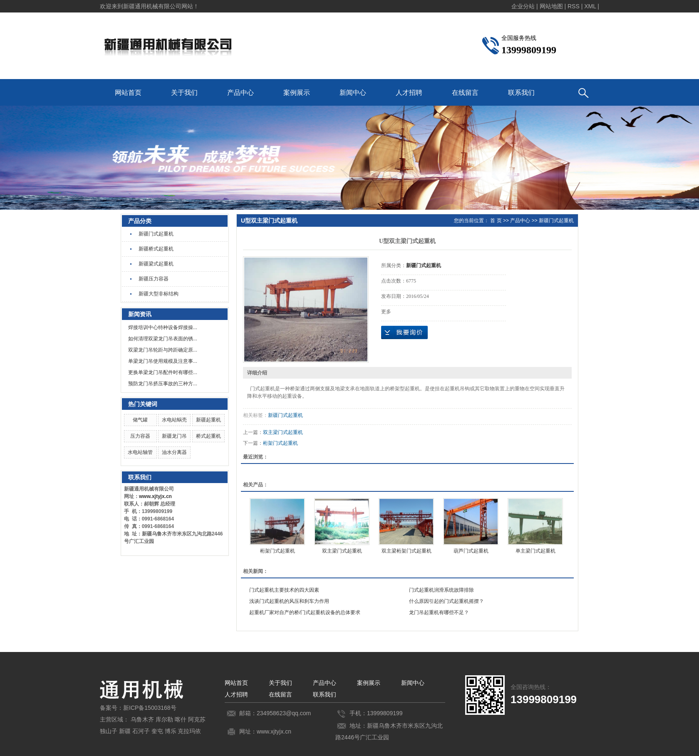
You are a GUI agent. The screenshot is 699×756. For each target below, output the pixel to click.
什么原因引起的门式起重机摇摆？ (446, 601)
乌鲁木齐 (142, 719)
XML (590, 6)
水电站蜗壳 (174, 420)
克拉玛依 (189, 731)
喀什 (180, 719)
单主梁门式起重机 (535, 551)
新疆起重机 (208, 420)
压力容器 (140, 436)
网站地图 (551, 6)
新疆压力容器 (154, 279)
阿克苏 (197, 719)
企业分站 (523, 6)
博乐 (170, 731)
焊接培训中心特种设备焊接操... (162, 327)
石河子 (141, 731)
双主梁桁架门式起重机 (406, 551)
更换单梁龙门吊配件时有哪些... (162, 372)
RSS (574, 6)
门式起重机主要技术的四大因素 (284, 590)
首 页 (495, 220)
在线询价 (404, 332)
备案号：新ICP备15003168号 (138, 707)
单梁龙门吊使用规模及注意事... (162, 361)
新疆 (125, 731)
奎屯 (157, 731)
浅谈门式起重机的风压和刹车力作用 (289, 601)
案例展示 (296, 92)
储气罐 (140, 420)
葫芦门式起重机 (471, 551)
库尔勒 (164, 719)
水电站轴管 (140, 452)
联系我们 (521, 92)
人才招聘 (409, 92)
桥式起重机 (208, 436)
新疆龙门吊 (174, 436)
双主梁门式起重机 (283, 432)
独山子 (108, 731)
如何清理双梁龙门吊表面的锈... (162, 339)
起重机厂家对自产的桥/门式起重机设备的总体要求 (304, 612)
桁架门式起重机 (280, 443)
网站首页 (128, 92)
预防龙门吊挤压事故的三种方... (162, 384)
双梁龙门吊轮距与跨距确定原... (162, 350)
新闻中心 (353, 92)
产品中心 (240, 92)
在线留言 (465, 92)
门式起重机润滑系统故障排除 (441, 590)
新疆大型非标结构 (158, 294)
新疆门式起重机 (156, 234)
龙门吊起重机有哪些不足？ (439, 612)
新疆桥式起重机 (156, 249)
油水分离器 (174, 452)
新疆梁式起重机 (156, 264)
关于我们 (184, 92)
